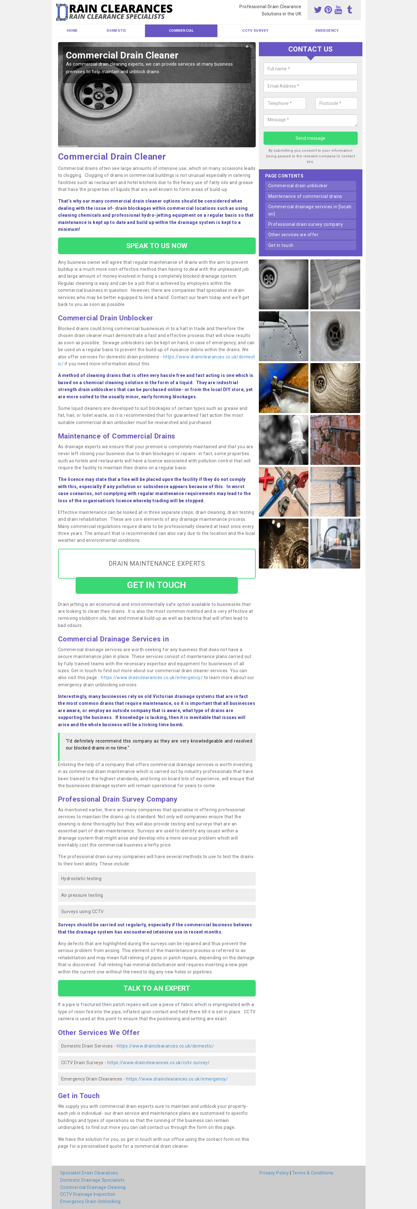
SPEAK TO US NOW (156, 246)
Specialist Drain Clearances (89, 1172)
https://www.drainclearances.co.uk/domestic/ (165, 1045)
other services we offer (293, 234)
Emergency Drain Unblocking (90, 1201)
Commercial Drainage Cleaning (93, 1187)
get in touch (281, 245)
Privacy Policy (274, 1172)
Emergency (327, 31)
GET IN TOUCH (156, 585)
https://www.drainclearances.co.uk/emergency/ (152, 677)
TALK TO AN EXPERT (156, 988)
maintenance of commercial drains (305, 196)
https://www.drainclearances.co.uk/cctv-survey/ (158, 1062)
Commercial (181, 31)
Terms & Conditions (313, 1172)
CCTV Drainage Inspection (87, 1194)
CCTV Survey (255, 31)
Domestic (116, 31)
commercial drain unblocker (298, 185)
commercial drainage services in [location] (310, 210)
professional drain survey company (305, 224)
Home (72, 31)
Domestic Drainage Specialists (92, 1180)
